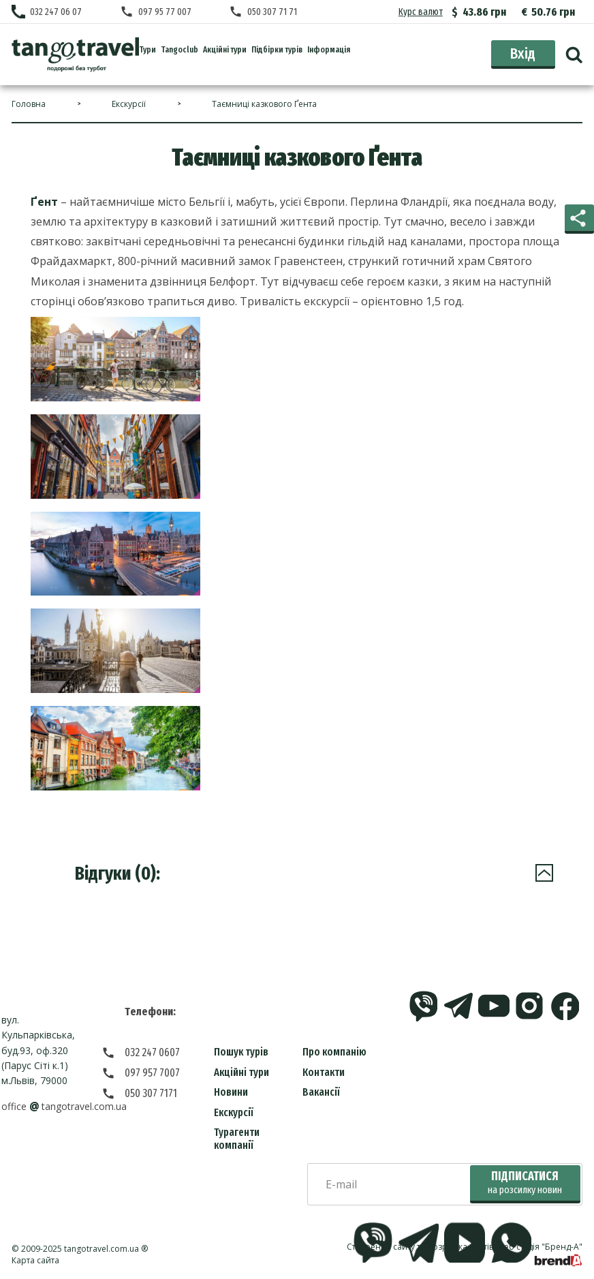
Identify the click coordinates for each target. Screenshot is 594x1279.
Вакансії (321, 1091)
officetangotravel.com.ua (63, 1106)
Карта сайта (35, 1260)
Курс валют (420, 12)
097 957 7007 (152, 1072)
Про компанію (334, 1051)
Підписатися (525, 1182)
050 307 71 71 (272, 12)
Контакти (323, 1072)
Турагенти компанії (237, 1139)
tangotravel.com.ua (101, 1248)
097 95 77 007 (164, 12)
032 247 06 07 (56, 12)
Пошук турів (241, 1051)
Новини (231, 1091)
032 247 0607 (152, 1052)
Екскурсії (233, 1112)
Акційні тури (241, 1072)
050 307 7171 (151, 1093)
